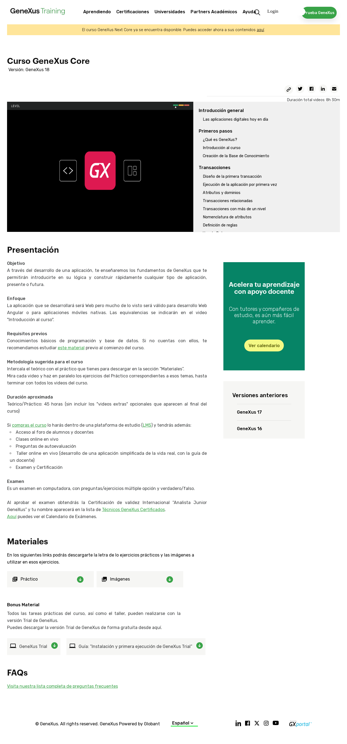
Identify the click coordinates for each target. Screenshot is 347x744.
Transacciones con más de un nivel (234, 209)
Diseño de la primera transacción (232, 176)
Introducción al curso (221, 148)
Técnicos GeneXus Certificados (133, 509)
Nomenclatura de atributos (227, 217)
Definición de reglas (220, 225)
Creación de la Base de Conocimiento (236, 156)
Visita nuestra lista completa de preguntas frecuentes (62, 686)
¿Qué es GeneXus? (220, 139)
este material (71, 347)
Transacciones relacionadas (228, 201)
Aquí (12, 516)
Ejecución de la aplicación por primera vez (240, 184)
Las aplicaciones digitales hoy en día (235, 119)
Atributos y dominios (221, 192)
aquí (260, 30)
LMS (147, 425)
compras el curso (29, 425)
